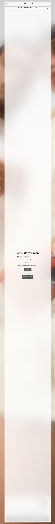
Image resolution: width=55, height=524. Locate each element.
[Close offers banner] (48, 8)
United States (27, 276)
